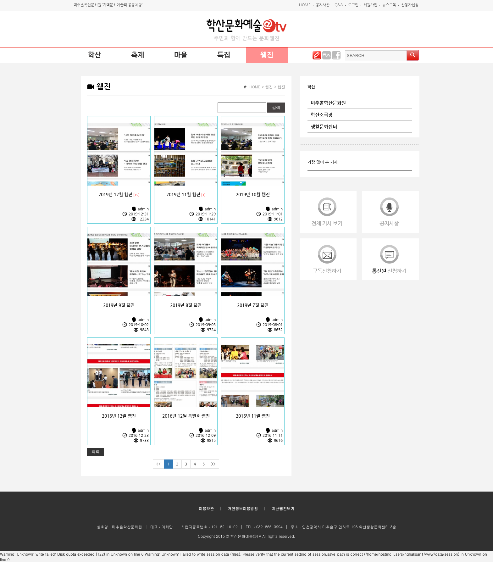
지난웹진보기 (283, 508)
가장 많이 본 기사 (322, 162)
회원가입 (370, 5)
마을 (180, 55)
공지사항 (323, 5)
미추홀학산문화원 (328, 102)
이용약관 (206, 508)
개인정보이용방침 (243, 508)
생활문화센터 (324, 126)
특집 (223, 55)
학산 (94, 55)
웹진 (267, 55)
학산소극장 (322, 114)
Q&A (339, 5)
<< (158, 464)
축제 (137, 55)
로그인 (353, 5)
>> (213, 464)
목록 (95, 452)
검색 (276, 107)
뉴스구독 (389, 5)
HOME (305, 5)
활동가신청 (409, 5)
